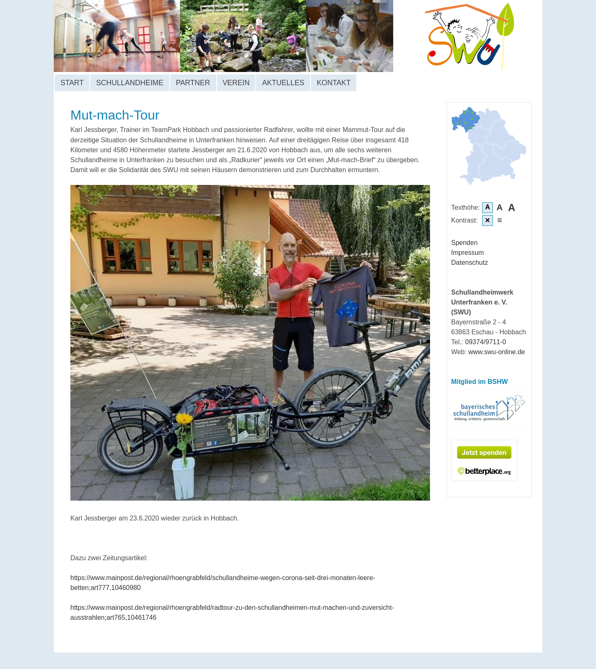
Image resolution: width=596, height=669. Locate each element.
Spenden (464, 242)
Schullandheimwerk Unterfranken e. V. (257, 36)
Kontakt (334, 83)
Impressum (467, 252)
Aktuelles (283, 83)
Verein (236, 83)
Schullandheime (129, 83)
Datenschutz (469, 262)
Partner (193, 83)
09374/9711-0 (485, 341)
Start (72, 83)
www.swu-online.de (497, 351)
